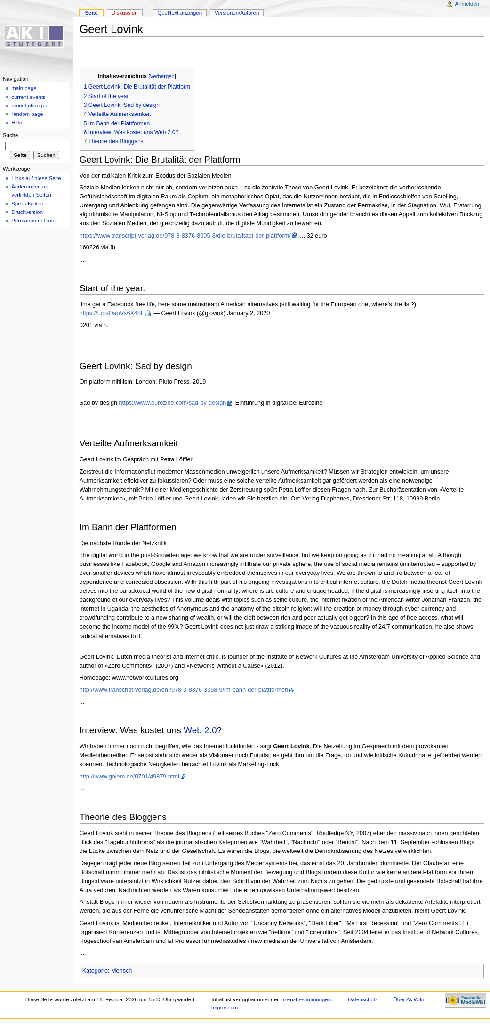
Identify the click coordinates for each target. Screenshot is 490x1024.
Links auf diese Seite (36, 178)
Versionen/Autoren (237, 13)
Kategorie (95, 970)
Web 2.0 (200, 730)
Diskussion (124, 13)
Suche (10, 135)
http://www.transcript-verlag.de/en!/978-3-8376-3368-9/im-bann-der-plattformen (184, 690)
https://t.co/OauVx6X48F (112, 313)
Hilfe (16, 122)
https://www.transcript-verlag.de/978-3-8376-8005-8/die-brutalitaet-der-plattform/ (185, 235)
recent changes (29, 105)
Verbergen (162, 76)
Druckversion (27, 212)
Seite (91, 13)
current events (28, 97)
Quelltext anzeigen (179, 13)
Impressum (224, 1007)
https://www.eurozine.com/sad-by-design (172, 403)
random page (27, 114)
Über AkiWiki (409, 999)
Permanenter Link (32, 220)
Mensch (121, 970)
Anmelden (467, 4)
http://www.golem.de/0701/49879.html (129, 776)
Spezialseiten (27, 203)
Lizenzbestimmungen (305, 999)
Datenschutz (363, 999)
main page (24, 88)
